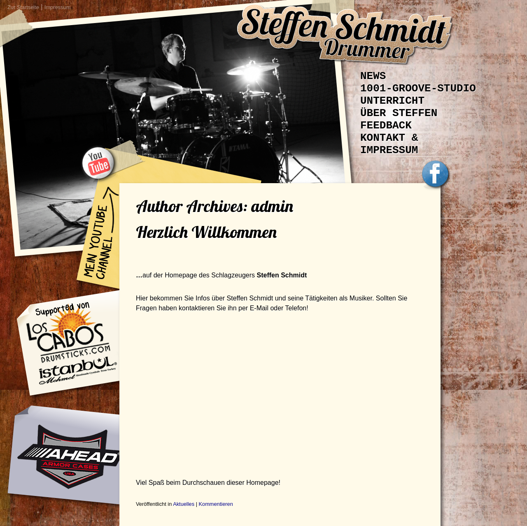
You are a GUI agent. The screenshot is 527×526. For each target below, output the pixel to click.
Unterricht (392, 101)
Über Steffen (398, 113)
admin (272, 206)
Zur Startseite (23, 7)
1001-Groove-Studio (418, 88)
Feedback (386, 125)
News (373, 76)
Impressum (57, 7)
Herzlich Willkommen (206, 231)
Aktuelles (183, 504)
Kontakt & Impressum (389, 144)
